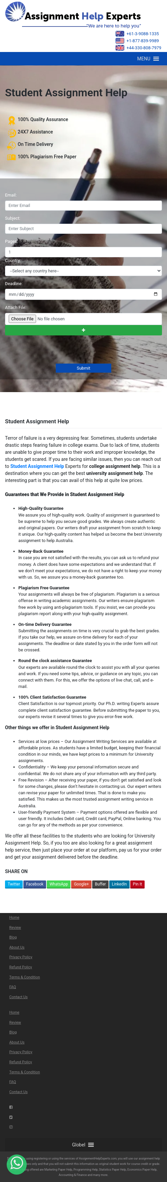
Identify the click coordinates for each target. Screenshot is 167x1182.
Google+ (81, 884)
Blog (13, 937)
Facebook (34, 884)
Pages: (11, 241)
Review (15, 927)
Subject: (12, 218)
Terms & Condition (24, 977)
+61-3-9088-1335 (137, 34)
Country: (13, 260)
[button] (143, 58)
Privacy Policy (20, 957)
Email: (11, 195)
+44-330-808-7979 (138, 48)
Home (14, 917)
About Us (17, 947)
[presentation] (55, 350)
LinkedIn (119, 884)
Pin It (137, 884)
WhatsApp (58, 884)
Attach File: (15, 307)
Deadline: (14, 283)
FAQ (12, 987)
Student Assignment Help (37, 466)
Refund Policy (20, 967)
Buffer (100, 884)
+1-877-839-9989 (137, 41)
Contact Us (18, 997)
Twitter (14, 884)
